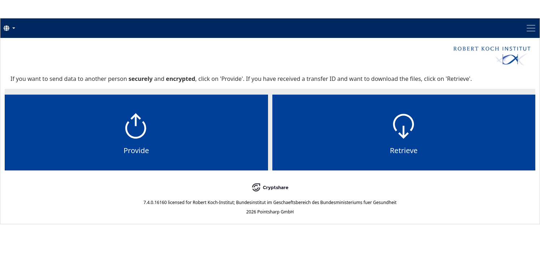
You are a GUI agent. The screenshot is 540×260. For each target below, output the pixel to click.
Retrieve (323, 173)
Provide (217, 173)
